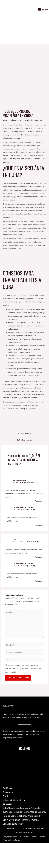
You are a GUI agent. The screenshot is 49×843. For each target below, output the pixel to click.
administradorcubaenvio (24, 507)
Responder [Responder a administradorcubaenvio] (39, 525)
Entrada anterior (24, 433)
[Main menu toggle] (42, 9)
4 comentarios (9, 120)
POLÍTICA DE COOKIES (24, 832)
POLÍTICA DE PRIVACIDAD (33, 829)
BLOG (19, 120)
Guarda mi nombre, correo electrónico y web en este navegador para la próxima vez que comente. (23, 668)
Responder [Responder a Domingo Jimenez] (39, 501)
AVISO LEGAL (11, 829)
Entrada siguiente (24, 440)
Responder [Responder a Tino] (39, 557)
